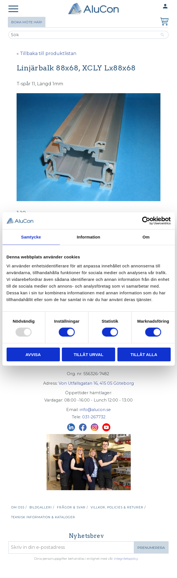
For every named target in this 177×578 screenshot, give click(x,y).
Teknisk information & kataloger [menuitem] (43, 517)
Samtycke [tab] (31, 237)
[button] (13, 9)
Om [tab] (146, 237)
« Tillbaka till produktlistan (46, 53)
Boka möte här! (26, 22)
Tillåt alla (143, 354)
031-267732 (93, 416)
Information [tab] (88, 237)
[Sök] (163, 35)
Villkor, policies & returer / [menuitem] (118, 507)
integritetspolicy (126, 559)
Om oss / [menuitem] (19, 507)
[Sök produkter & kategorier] (82, 35)
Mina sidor (154, 6)
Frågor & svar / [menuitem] (72, 507)
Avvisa (33, 354)
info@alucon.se (95, 409)
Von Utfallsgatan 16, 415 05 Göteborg (96, 383)
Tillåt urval (88, 354)
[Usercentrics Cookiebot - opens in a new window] (146, 221)
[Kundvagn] (163, 22)
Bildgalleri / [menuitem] (41, 507)
